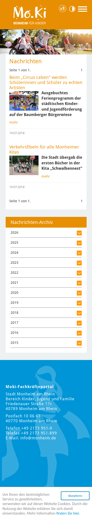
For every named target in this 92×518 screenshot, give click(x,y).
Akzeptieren (75, 495)
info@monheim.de (38, 438)
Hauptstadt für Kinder (63, 9)
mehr (13, 122)
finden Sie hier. (68, 513)
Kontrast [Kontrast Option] (74, 9)
